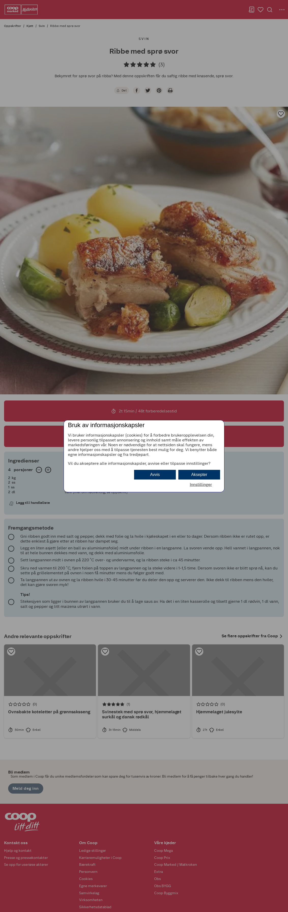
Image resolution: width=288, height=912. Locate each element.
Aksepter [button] (199, 474)
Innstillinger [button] (201, 484)
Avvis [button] (155, 474)
